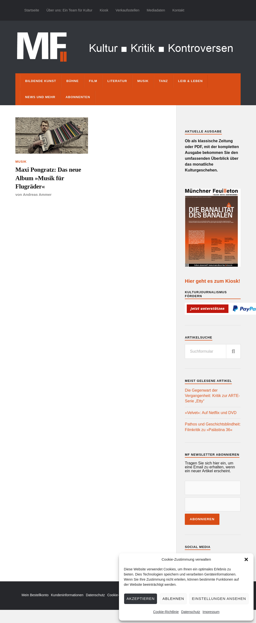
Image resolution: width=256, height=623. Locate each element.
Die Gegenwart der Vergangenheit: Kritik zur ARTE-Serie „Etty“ (212, 395)
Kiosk (104, 10)
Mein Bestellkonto (35, 595)
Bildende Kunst (40, 81)
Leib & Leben (190, 81)
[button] (246, 559)
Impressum (211, 612)
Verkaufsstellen (127, 10)
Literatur (117, 81)
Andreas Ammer (37, 194)
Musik (142, 81)
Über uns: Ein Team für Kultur (69, 10)
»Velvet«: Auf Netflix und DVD (210, 413)
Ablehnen (173, 598)
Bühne (72, 81)
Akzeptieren (141, 598)
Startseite (31, 10)
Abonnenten (78, 97)
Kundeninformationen (67, 595)
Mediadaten (156, 10)
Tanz (163, 81)
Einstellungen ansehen (219, 598)
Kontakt (178, 10)
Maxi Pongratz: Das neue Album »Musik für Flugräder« (48, 178)
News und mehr (40, 97)
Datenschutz (190, 612)
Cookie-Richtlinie (166, 612)
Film (93, 81)
